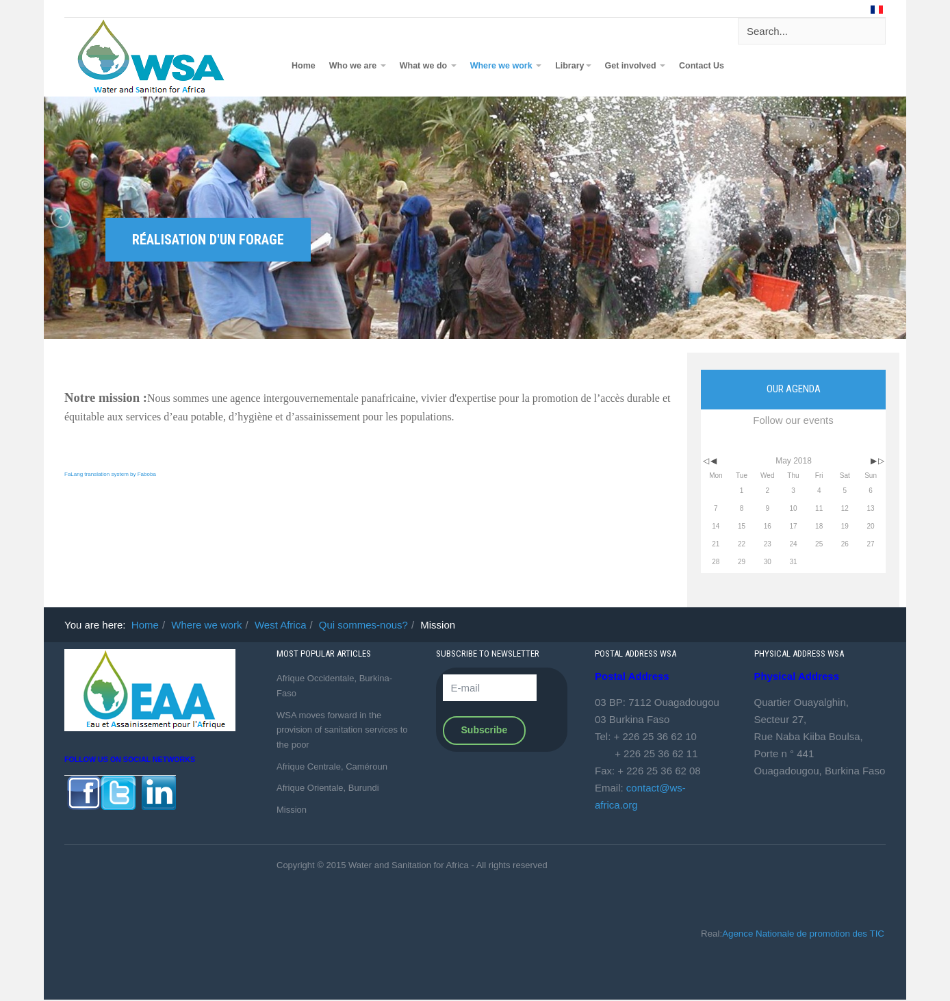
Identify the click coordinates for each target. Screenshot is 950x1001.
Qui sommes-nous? (363, 625)
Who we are (357, 66)
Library (573, 66)
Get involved (635, 66)
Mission (292, 809)
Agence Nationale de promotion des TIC (803, 933)
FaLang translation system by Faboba (110, 474)
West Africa (281, 625)
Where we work (505, 66)
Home (304, 66)
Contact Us (701, 66)
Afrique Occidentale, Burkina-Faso (334, 685)
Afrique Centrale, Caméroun (332, 766)
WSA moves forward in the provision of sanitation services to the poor (342, 730)
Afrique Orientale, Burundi (328, 788)
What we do (428, 66)
